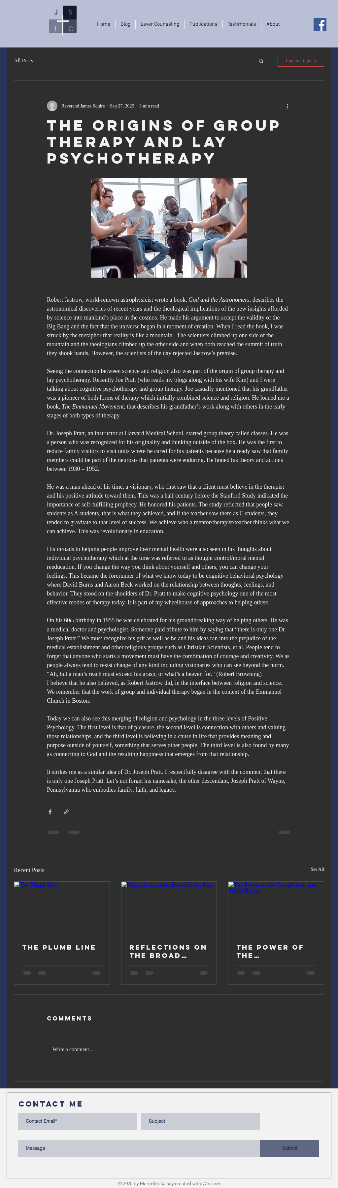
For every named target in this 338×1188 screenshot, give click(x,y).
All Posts (23, 60)
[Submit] (289, 1148)
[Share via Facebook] (50, 812)
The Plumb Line (59, 947)
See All (317, 869)
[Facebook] (320, 24)
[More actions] (287, 106)
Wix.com (211, 1183)
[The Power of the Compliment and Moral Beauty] (276, 908)
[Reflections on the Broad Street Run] (169, 908)
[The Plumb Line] (62, 908)
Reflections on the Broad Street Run (168, 951)
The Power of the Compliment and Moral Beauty (270, 951)
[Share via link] (66, 812)
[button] (261, 60)
